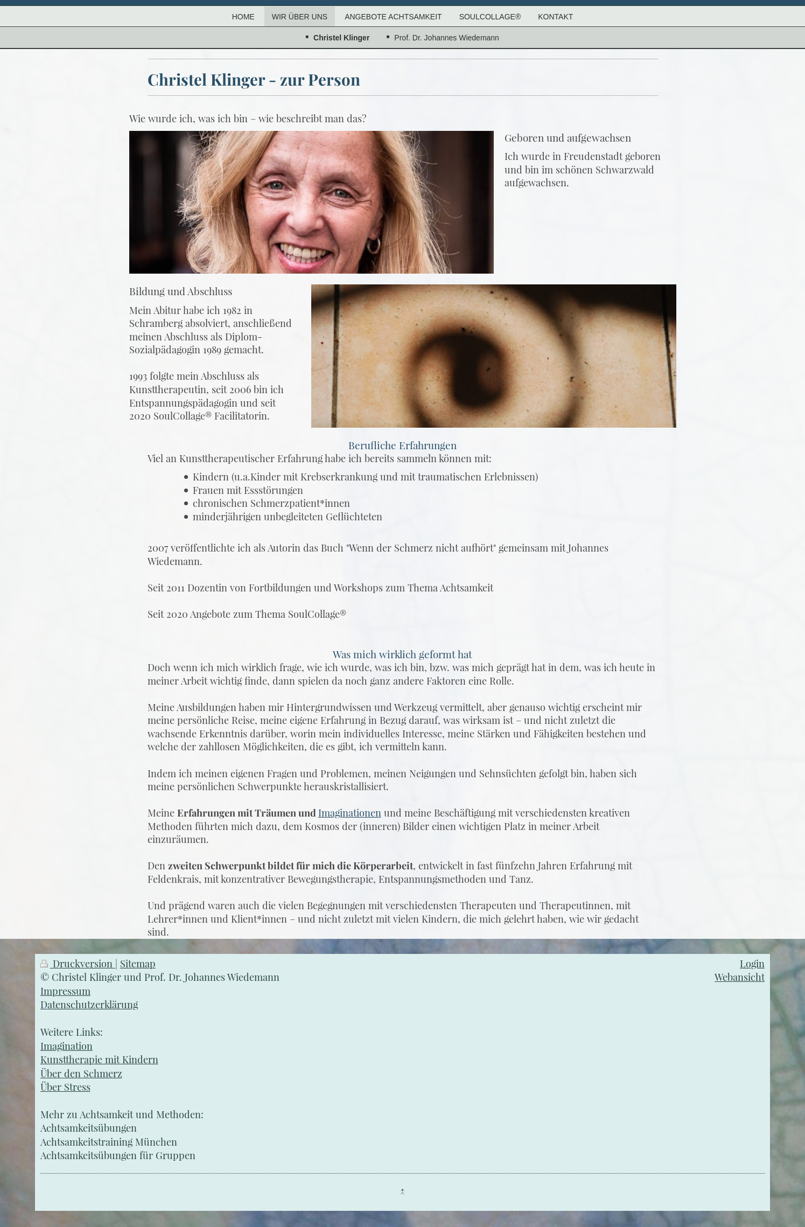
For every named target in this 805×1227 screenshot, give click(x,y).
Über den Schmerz (81, 1073)
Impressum (65, 991)
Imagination (66, 1045)
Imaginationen (349, 812)
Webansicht (740, 977)
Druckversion (77, 963)
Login (752, 963)
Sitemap (138, 963)
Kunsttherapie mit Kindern (99, 1059)
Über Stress (65, 1086)
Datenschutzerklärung (89, 1004)
